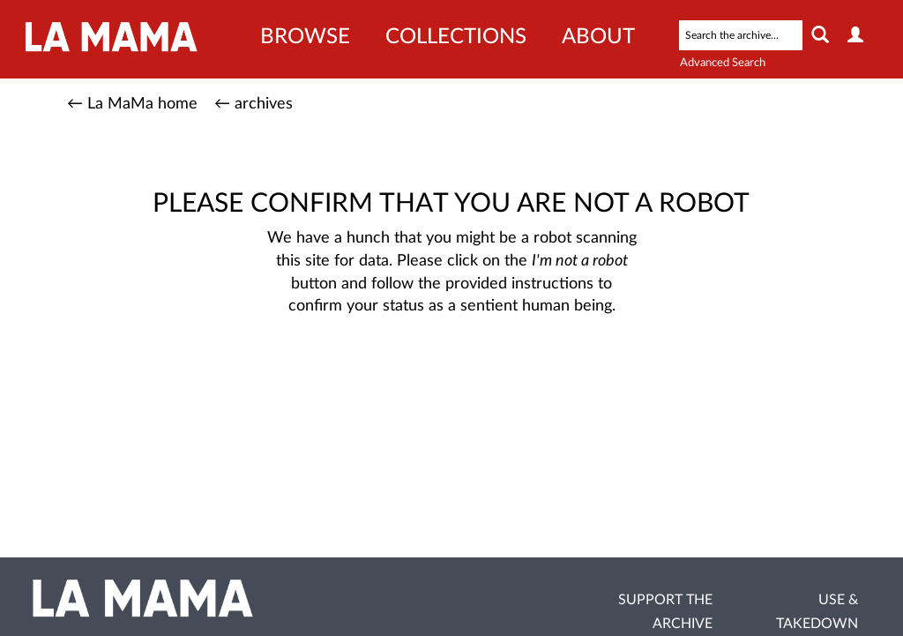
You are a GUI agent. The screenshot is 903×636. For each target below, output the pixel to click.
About (598, 37)
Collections (455, 37)
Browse (305, 37)
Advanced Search (722, 63)
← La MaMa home (132, 104)
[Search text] (740, 35)
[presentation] (493, 374)
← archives (253, 104)
